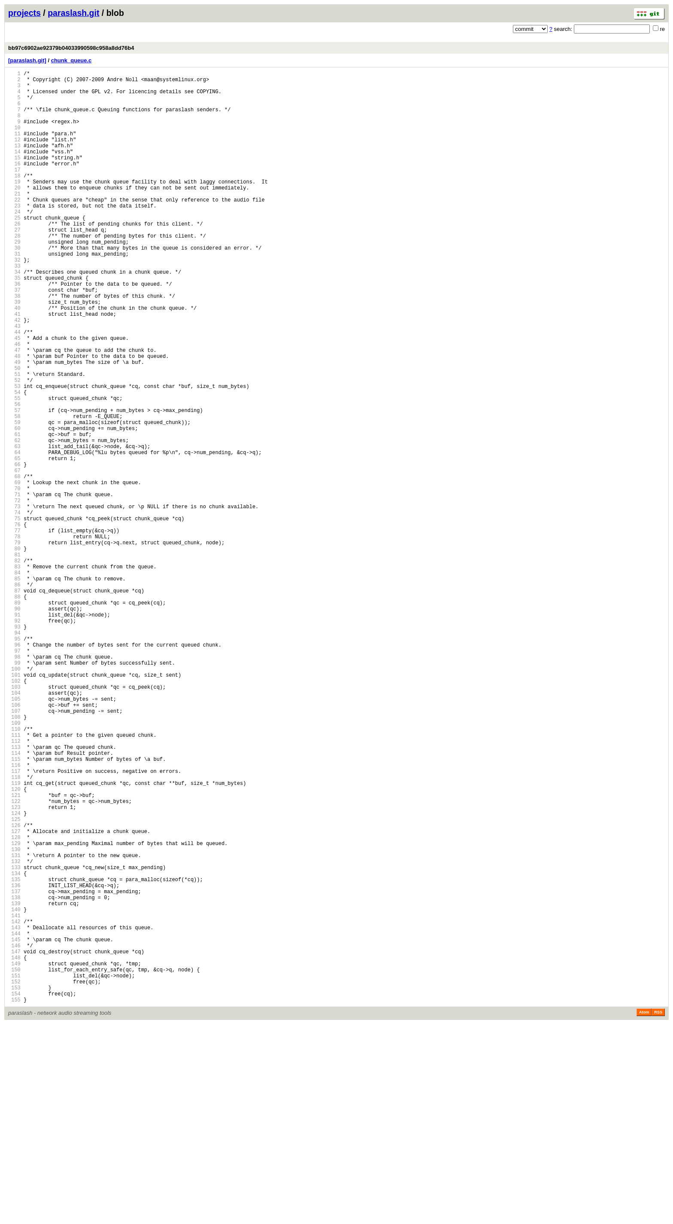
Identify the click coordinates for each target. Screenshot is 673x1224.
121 (14, 951)
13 (14, 162)
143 (14, 1111)
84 (14, 680)
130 (14, 1016)
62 (14, 520)
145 (14, 1126)
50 (14, 432)
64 (14, 534)
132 (14, 1031)
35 (14, 323)
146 (14, 1133)
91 (14, 732)
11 (14, 147)
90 (14, 724)
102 (14, 812)
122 (14, 958)
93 (14, 746)
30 (14, 286)
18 (14, 198)
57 (14, 483)
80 (14, 651)
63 (14, 527)
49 (14, 425)
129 (14, 1009)
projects (24, 13)
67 (14, 556)
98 (14, 783)
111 (14, 878)
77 (14, 629)
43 (14, 381)
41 (14, 366)
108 (14, 856)
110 (14, 870)
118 (14, 929)
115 (14, 907)
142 (14, 1104)
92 (14, 739)
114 (14, 900)
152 (14, 1177)
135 (14, 1053)
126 (14, 987)
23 (14, 235)
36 (14, 330)
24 (14, 242)
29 (14, 279)
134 (14, 1046)
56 (14, 476)
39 (14, 352)
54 (14, 461)
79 (14, 644)
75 (14, 615)
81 (14, 658)
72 (14, 593)
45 (14, 396)
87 (14, 702)
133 (14, 1038)
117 (14, 921)
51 (14, 439)
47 (14, 410)
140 (14, 1089)
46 (14, 403)
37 (14, 337)
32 (14, 301)
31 (14, 293)
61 (14, 512)
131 (14, 1024)
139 (14, 1082)
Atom (644, 1212)
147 (14, 1141)
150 (14, 1162)
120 (14, 943)
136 (14, 1060)
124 (14, 973)
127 (14, 994)
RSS (658, 1212)
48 (14, 417)
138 (14, 1075)
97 (14, 775)
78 (14, 637)
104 (14, 826)
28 (14, 271)
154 (14, 1192)
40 (14, 359)
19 (14, 206)
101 (14, 805)
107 (14, 848)
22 (14, 228)
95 (14, 761)
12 (14, 155)
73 (14, 600)
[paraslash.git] (27, 60)
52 (14, 447)
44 (14, 388)
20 (14, 213)
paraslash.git (73, 13)
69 (14, 571)
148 (14, 1148)
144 (14, 1119)
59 (14, 498)
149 (14, 1155)
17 (14, 191)
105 (14, 834)
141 (14, 1097)
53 (14, 454)
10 (14, 140)
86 (14, 695)
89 (14, 717)
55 (14, 469)
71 (14, 585)
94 (14, 753)
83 (14, 673)
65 (14, 542)
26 (14, 257)
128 (14, 1002)
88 (14, 710)
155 (14, 1199)
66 (14, 549)
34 (14, 315)
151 (14, 1170)
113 (14, 892)
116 (14, 914)
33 (14, 308)
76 (14, 622)
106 (14, 841)
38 (14, 344)
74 (14, 607)
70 (14, 578)
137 (14, 1067)
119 (14, 936)
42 (14, 374)
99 (14, 790)
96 (14, 768)
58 (14, 490)
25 (14, 249)
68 (14, 564)
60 (14, 505)
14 (14, 169)
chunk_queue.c (71, 60)
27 (14, 264)
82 (14, 666)
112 (14, 885)
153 (14, 1184)
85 (14, 688)
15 (14, 176)
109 (14, 863)
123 (14, 965)
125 (14, 980)
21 (14, 220)
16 (14, 184)
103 (14, 819)
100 (14, 797)
